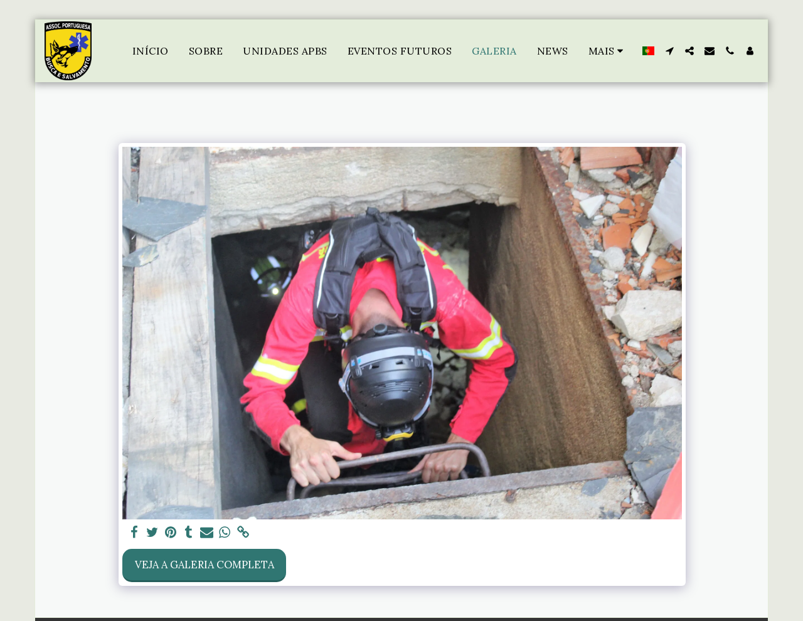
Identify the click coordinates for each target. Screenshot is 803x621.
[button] (669, 51)
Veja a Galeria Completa (204, 564)
